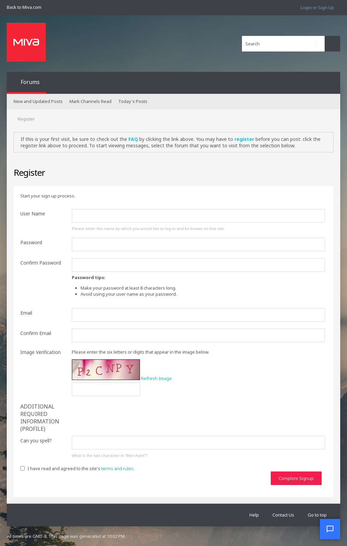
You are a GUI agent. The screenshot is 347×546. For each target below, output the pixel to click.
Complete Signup (296, 478)
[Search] (283, 43)
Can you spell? (36, 440)
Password (31, 242)
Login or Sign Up (317, 7)
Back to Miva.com (24, 7)
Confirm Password (40, 262)
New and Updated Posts (38, 101)
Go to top (317, 515)
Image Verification (40, 352)
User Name (32, 213)
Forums (30, 82)
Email (26, 313)
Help (254, 515)
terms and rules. (118, 468)
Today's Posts (132, 101)
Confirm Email (35, 333)
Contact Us (283, 515)
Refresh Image (156, 378)
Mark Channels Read (90, 101)
